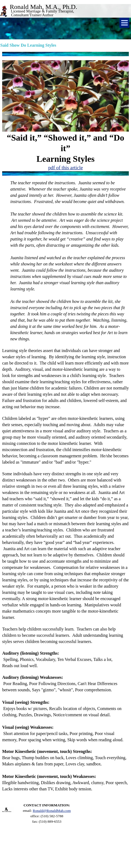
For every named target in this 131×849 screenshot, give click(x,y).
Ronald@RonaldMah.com (52, 811)
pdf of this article (65, 167)
